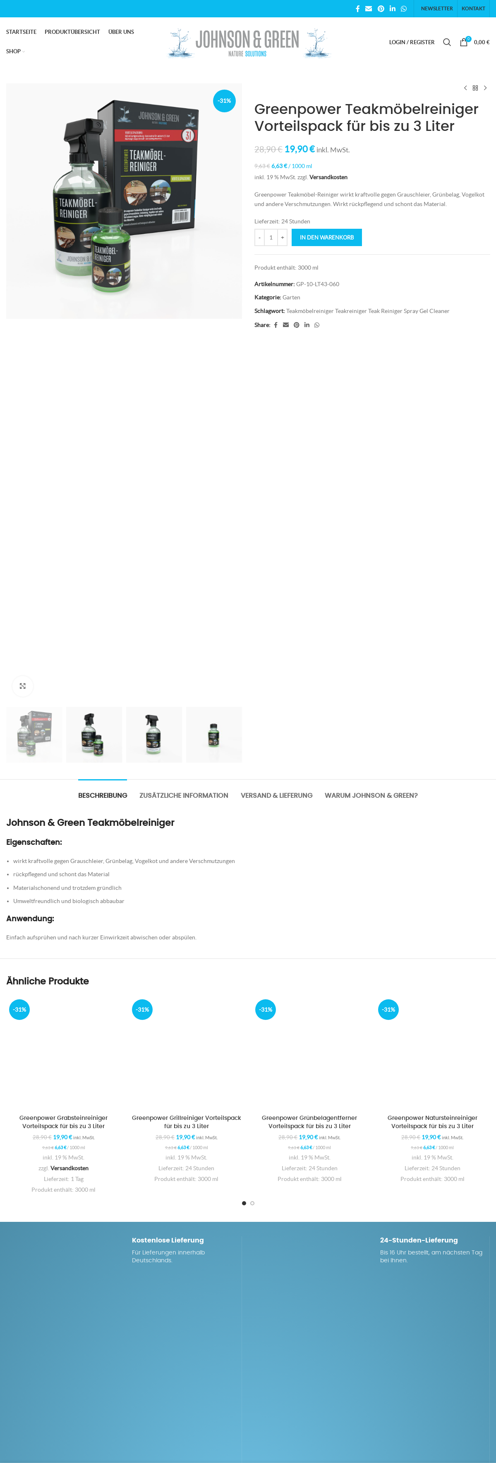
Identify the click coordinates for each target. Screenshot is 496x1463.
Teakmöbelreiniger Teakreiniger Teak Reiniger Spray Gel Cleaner (368, 311)
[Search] (447, 42)
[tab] (102, 791)
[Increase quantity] (282, 237)
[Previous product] (465, 88)
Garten (291, 297)
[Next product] (485, 88)
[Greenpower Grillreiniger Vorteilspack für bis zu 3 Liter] (186, 1053)
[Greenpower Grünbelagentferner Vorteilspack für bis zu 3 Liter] (309, 1053)
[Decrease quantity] (259, 237)
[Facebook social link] (358, 8)
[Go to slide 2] (252, 1203)
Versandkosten (328, 177)
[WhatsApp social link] (404, 8)
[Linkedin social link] (392, 8)
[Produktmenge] (271, 237)
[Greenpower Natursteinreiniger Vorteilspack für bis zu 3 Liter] (432, 1053)
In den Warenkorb (327, 238)
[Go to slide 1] (244, 1203)
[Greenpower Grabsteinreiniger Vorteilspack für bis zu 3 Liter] (63, 1053)
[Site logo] (248, 41)
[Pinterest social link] (381, 8)
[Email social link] (369, 8)
